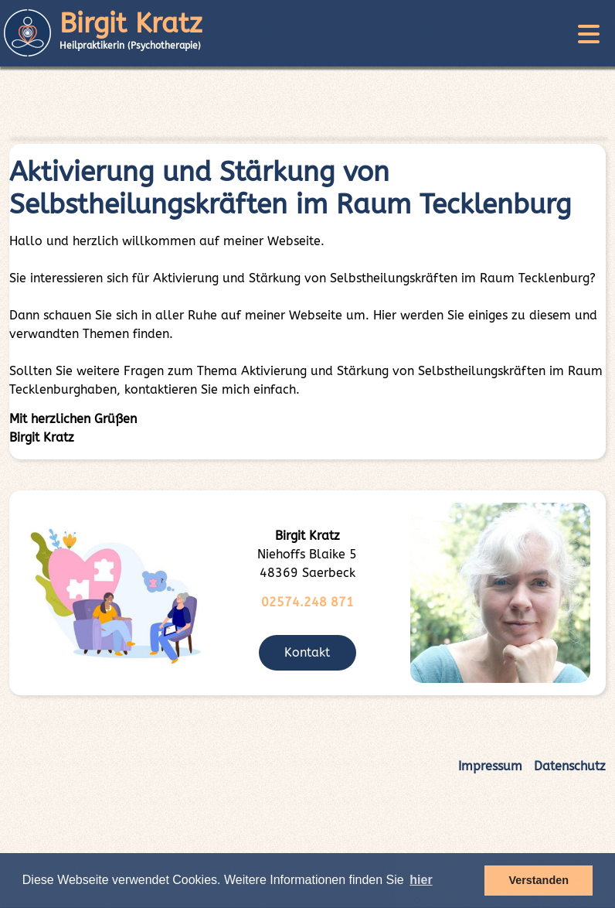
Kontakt (307, 652)
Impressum (490, 766)
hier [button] (420, 879)
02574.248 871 (307, 602)
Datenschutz (570, 766)
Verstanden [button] (538, 880)
